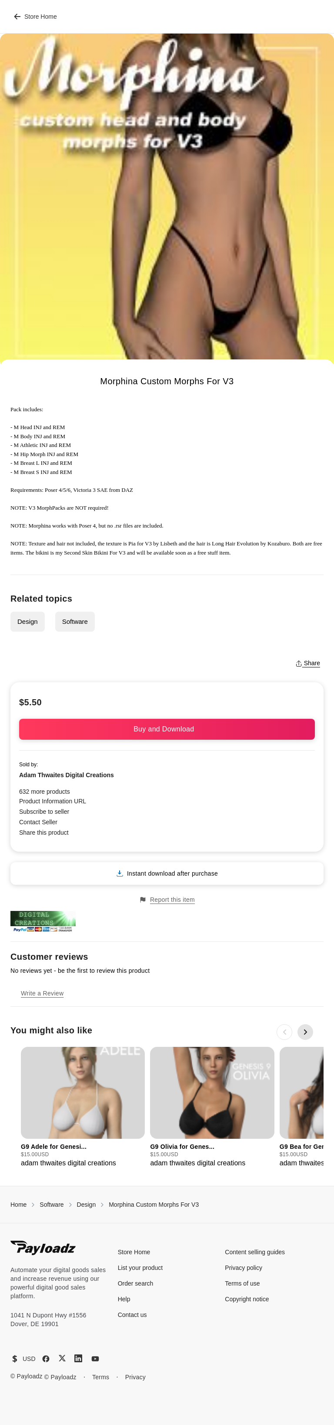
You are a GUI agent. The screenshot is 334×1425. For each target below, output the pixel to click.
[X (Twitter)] (62, 1358)
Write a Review (42, 993)
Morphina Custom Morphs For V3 (154, 1204)
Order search (136, 1283)
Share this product (44, 832)
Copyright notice (247, 1299)
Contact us (132, 1314)
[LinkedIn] (78, 1358)
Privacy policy (243, 1267)
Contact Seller (38, 822)
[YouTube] (95, 1358)
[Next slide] (305, 1032)
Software (75, 621)
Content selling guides (255, 1252)
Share (307, 663)
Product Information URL (52, 801)
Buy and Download (167, 729)
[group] (83, 1107)
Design (27, 621)
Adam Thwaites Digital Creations (66, 775)
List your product (140, 1267)
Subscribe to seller (44, 811)
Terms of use (242, 1283)
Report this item (167, 900)
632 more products (44, 791)
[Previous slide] (284, 1032)
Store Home (35, 16)
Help (124, 1299)
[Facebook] (46, 1358)
